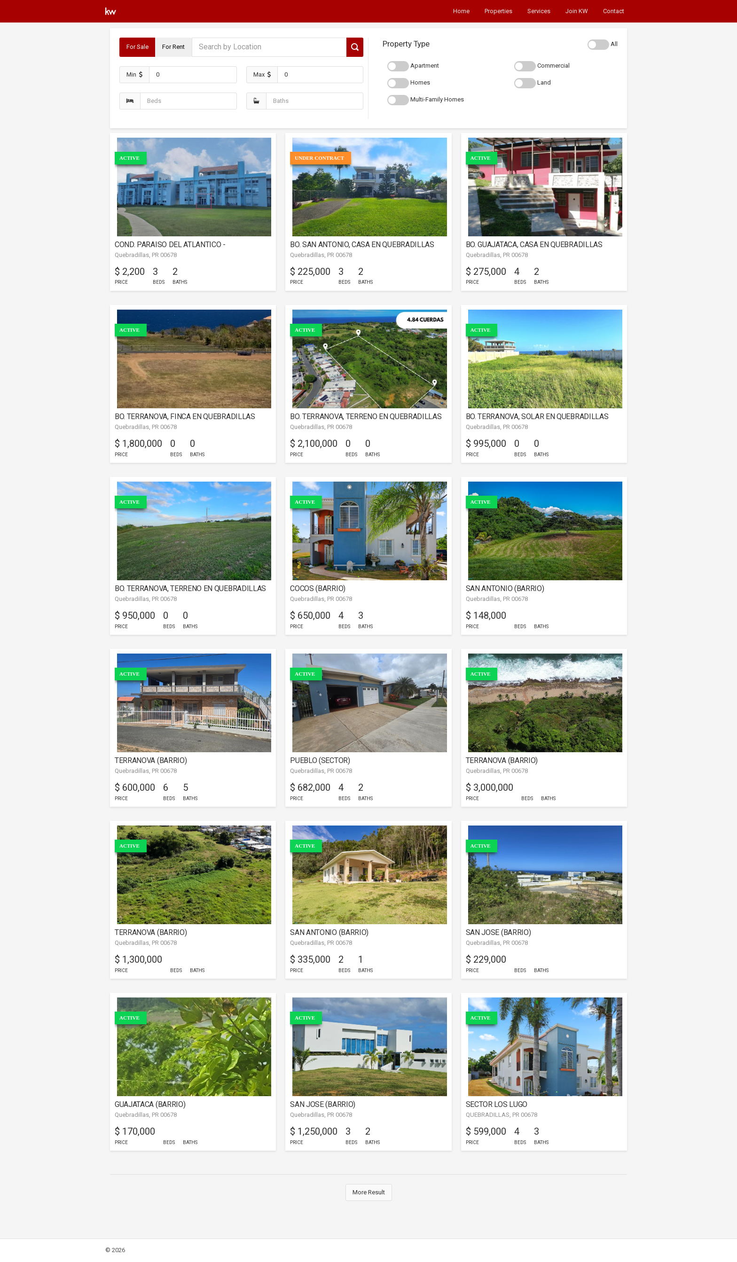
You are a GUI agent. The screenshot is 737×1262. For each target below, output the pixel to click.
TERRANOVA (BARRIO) (151, 760)
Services (538, 11)
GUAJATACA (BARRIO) (150, 1104)
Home (461, 11)
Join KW (576, 11)
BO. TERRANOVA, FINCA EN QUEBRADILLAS (185, 416)
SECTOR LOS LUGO (496, 1104)
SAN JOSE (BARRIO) (498, 932)
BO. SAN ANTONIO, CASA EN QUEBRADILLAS (362, 244)
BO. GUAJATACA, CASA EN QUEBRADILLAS (534, 244)
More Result (369, 1192)
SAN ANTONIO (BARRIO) (505, 588)
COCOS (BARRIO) (317, 588)
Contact (613, 11)
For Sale (137, 46)
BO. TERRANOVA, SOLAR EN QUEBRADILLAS (537, 416)
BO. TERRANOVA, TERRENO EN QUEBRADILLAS (365, 416)
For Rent (173, 46)
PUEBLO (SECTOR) (320, 760)
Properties (498, 11)
